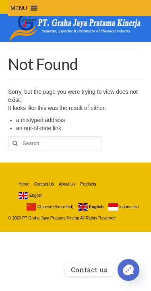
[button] (18, 8)
